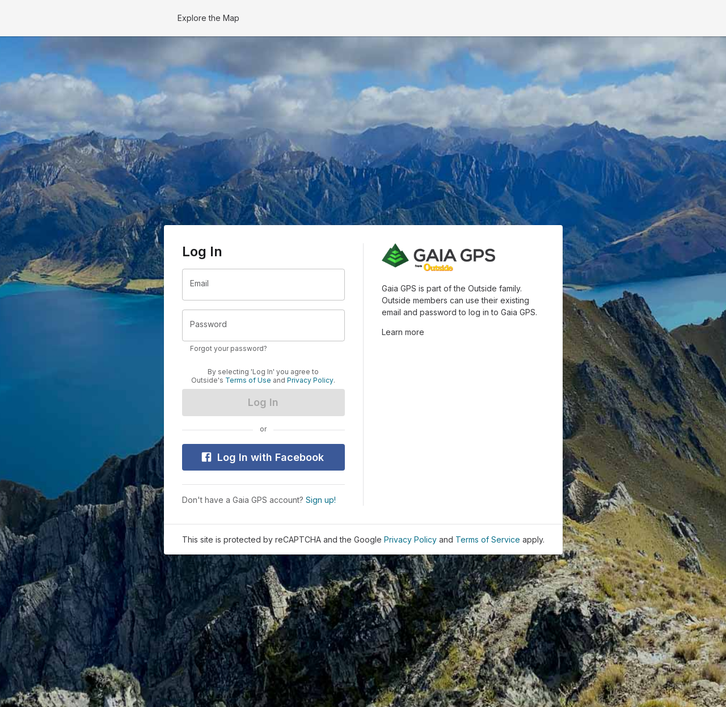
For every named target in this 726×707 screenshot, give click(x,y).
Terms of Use (248, 380)
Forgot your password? (228, 348)
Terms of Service (487, 539)
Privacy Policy (310, 380)
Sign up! (321, 500)
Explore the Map (208, 18)
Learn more (403, 332)
